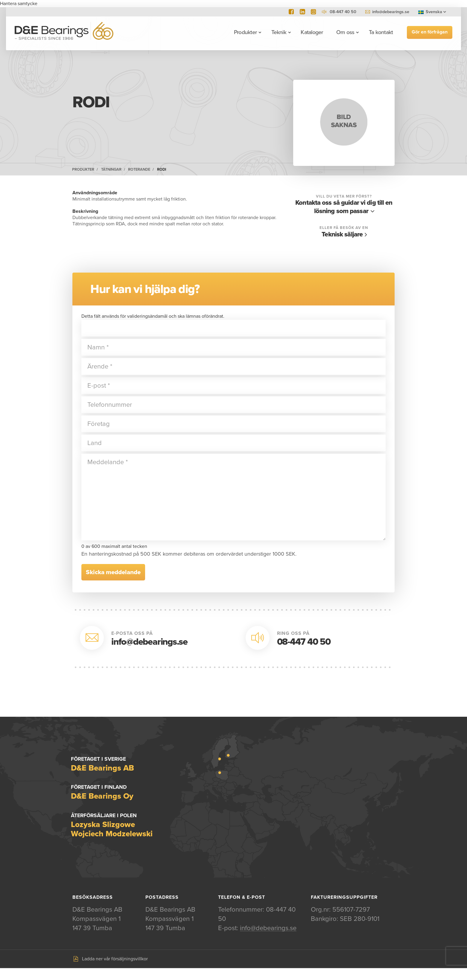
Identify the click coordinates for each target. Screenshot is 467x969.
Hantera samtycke (18, 3)
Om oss (344, 32)
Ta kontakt (380, 32)
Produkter (244, 32)
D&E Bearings (65, 32)
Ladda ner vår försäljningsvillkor (115, 960)
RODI (161, 169)
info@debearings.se (390, 11)
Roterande (139, 169)
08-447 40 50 (304, 642)
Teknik (277, 32)
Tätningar (111, 169)
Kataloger (311, 32)
